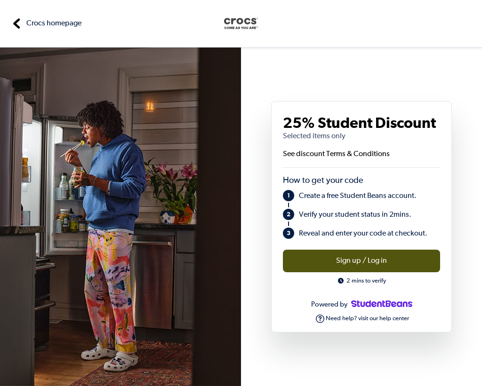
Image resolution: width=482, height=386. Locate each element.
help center (394, 318)
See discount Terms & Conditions (336, 154)
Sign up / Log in (361, 261)
